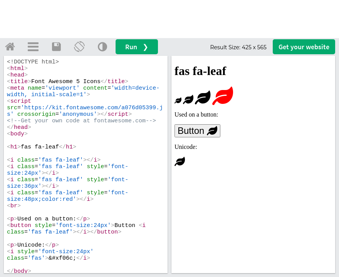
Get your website (304, 46)
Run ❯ (136, 46)
